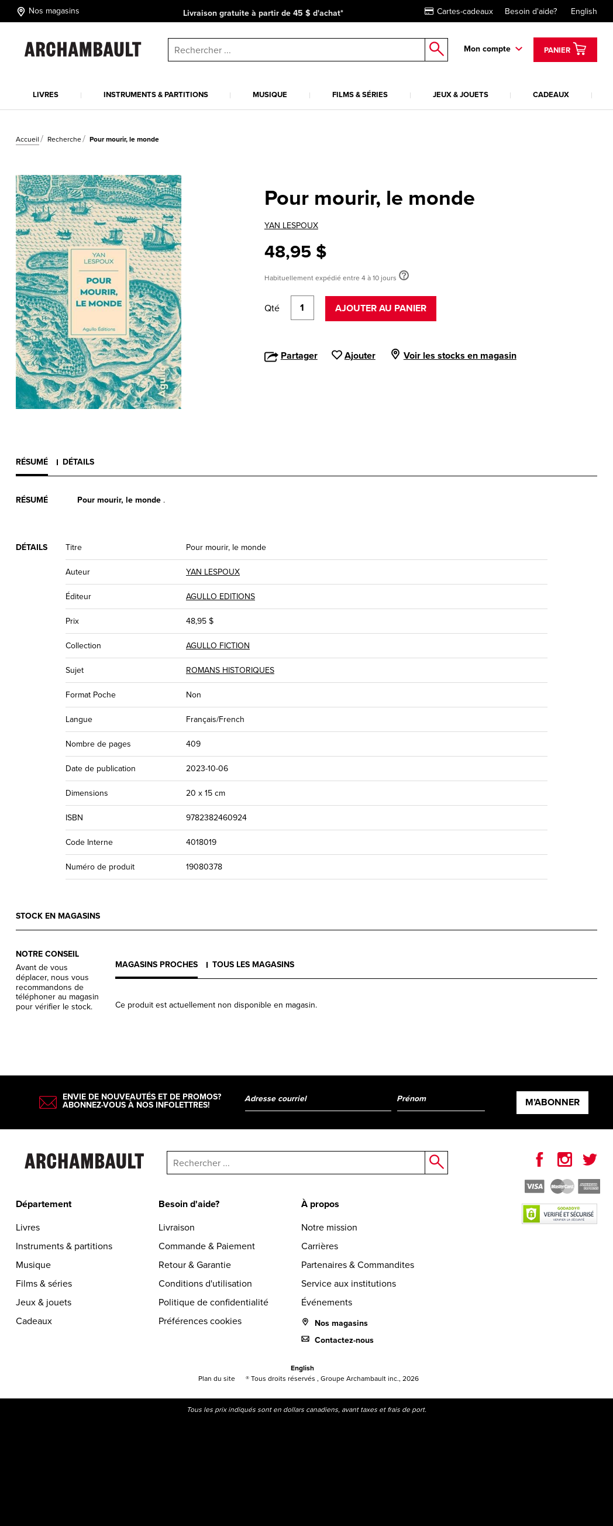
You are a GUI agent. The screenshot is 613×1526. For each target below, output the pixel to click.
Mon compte (487, 48)
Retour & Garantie (195, 1264)
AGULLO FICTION (218, 646)
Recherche (64, 139)
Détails (78, 462)
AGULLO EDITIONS (220, 596)
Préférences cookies (200, 1321)
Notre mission (329, 1227)
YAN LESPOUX (291, 225)
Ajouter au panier (380, 308)
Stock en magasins (58, 916)
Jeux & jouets (460, 94)
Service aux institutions (348, 1283)
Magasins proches (156, 964)
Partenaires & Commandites (357, 1264)
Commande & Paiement (207, 1246)
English (584, 11)
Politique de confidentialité (213, 1302)
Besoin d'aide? (531, 11)
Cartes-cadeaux (459, 11)
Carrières (319, 1246)
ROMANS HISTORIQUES (230, 670)
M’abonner (552, 1102)
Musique (270, 94)
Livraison (177, 1227)
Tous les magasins (253, 964)
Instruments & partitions (156, 94)
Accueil (27, 139)
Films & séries (360, 94)
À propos (320, 1204)
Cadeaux (551, 94)
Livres (45, 94)
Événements (326, 1302)
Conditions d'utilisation (205, 1283)
